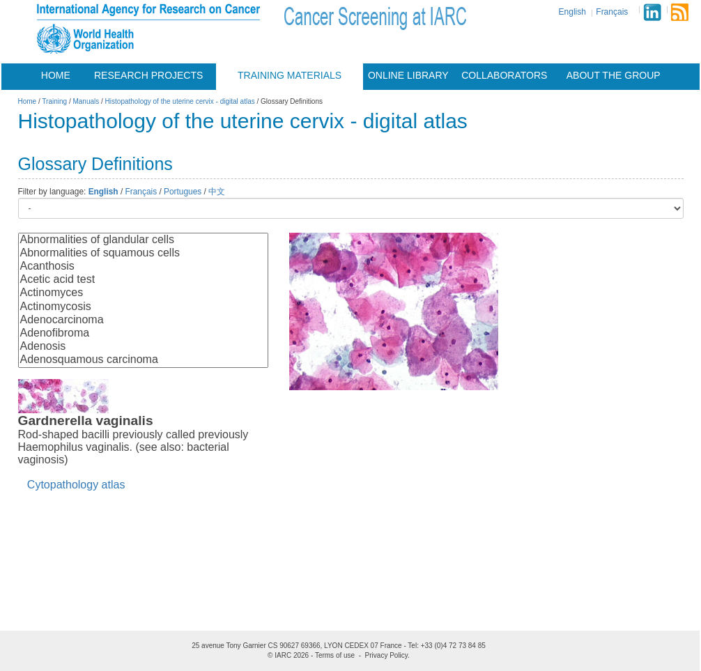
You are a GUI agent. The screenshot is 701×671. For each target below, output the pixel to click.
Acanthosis (143, 266)
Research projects (148, 75)
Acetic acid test (143, 279)
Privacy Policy (386, 655)
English (572, 12)
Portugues (182, 191)
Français (612, 12)
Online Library (408, 75)
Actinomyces (143, 293)
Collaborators (504, 75)
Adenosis (143, 346)
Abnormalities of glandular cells (143, 240)
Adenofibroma (143, 333)
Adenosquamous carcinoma (143, 360)
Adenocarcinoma (143, 320)
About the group (614, 75)
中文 (216, 191)
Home (55, 75)
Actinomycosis (143, 307)
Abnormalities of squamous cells (143, 253)
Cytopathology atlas (76, 485)
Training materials (289, 75)
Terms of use (335, 655)
